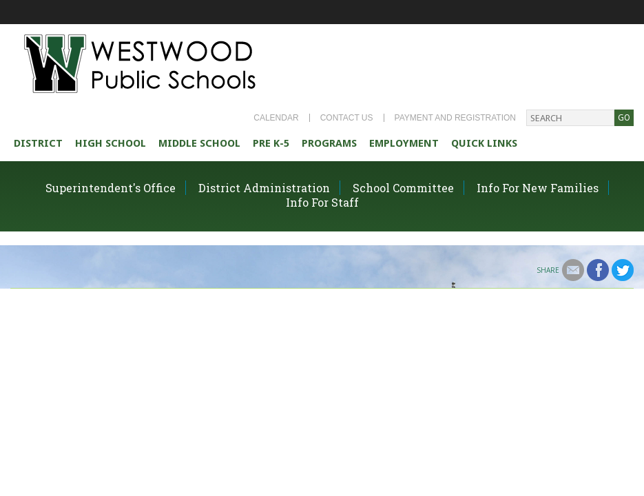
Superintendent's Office (110, 187)
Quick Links (484, 143)
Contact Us (346, 118)
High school (110, 143)
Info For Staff (322, 202)
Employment (404, 143)
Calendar (275, 118)
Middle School (199, 143)
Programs (329, 143)
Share (548, 270)
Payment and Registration (455, 118)
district (38, 143)
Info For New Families (538, 187)
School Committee (403, 187)
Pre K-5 (271, 143)
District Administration (264, 187)
